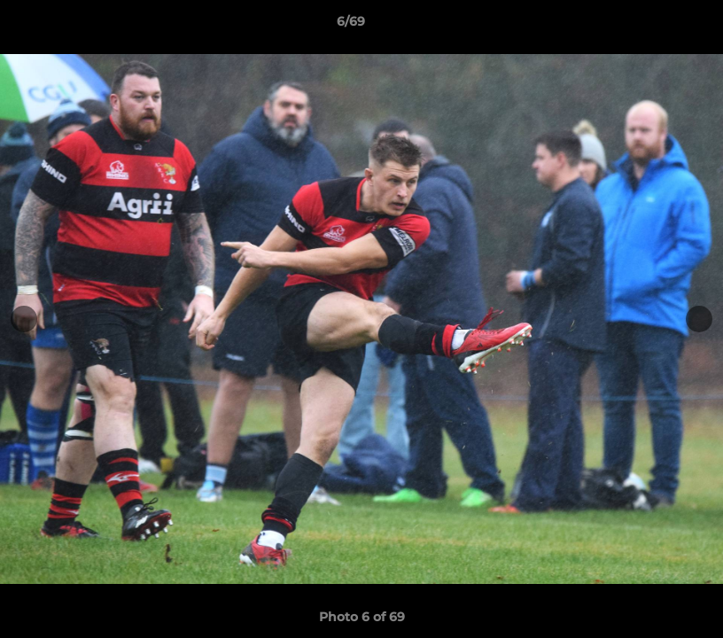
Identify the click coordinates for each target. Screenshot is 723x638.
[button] (648, 26)
